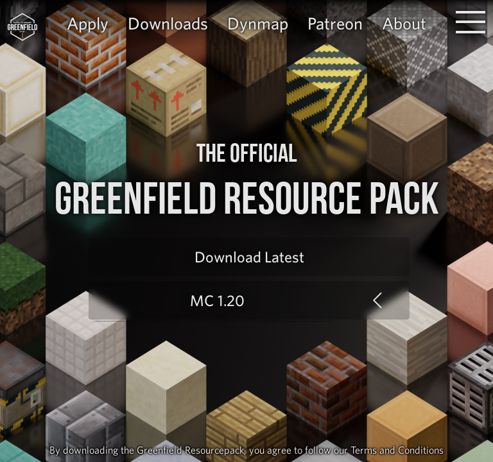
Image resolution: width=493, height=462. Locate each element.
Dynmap (257, 23)
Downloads (168, 23)
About (404, 23)
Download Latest (249, 257)
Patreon (335, 23)
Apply (87, 23)
